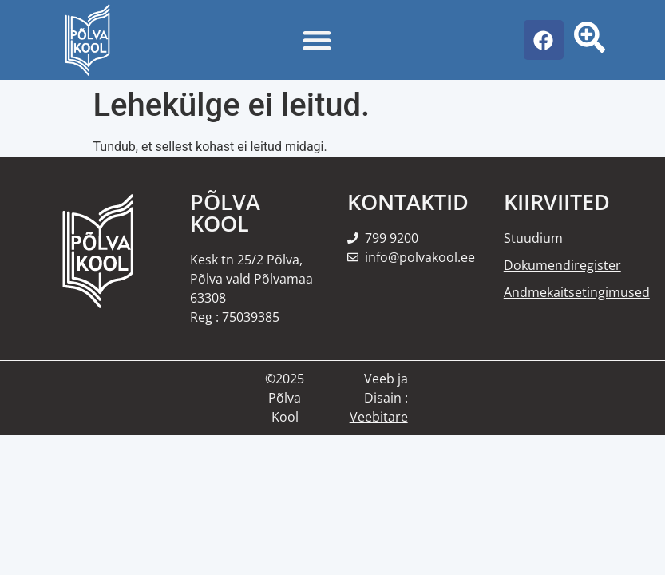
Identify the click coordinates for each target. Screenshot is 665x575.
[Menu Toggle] (317, 40)
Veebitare (379, 417)
